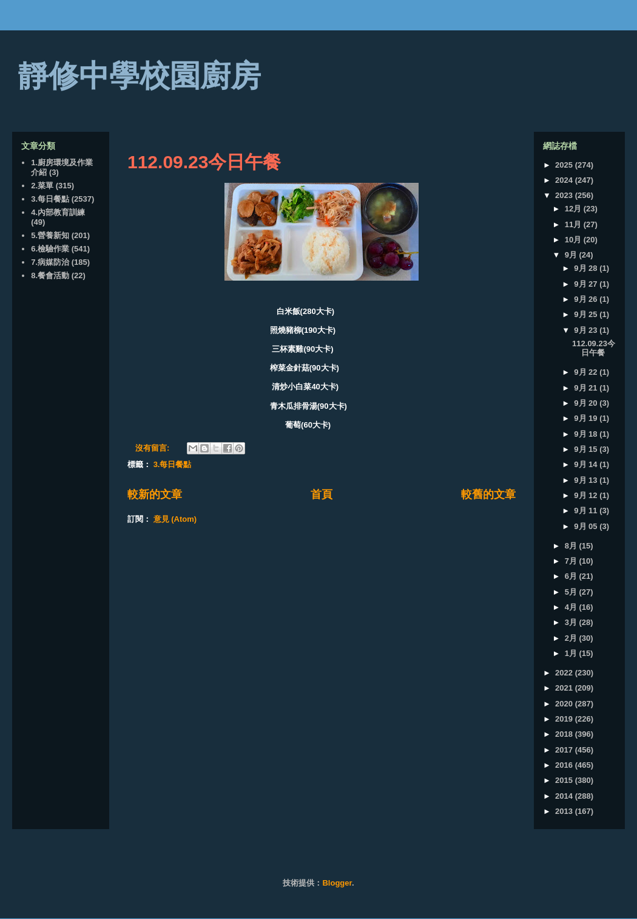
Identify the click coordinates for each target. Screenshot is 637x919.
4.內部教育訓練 (58, 212)
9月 (572, 254)
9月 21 (586, 387)
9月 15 (586, 449)
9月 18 (586, 434)
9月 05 (586, 526)
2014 (565, 796)
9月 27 (586, 284)
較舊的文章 (488, 494)
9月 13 (586, 480)
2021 (565, 687)
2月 (572, 638)
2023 (565, 195)
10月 (574, 239)
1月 (572, 653)
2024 (565, 180)
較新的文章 (154, 494)
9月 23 (586, 330)
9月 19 (586, 418)
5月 (572, 591)
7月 (572, 560)
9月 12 (586, 495)
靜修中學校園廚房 (139, 76)
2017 (565, 749)
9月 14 (586, 464)
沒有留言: (153, 448)
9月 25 (586, 314)
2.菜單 (42, 185)
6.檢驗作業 (50, 248)
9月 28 (586, 268)
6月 (572, 576)
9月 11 (586, 510)
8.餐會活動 (50, 275)
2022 (565, 672)
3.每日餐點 (172, 464)
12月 (574, 208)
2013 (565, 811)
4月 (572, 607)
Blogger (336, 882)
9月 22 (586, 372)
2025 (565, 164)
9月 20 (586, 403)
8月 (572, 545)
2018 (565, 734)
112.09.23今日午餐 (204, 162)
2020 (565, 703)
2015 (565, 780)
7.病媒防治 (50, 262)
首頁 (321, 494)
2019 (565, 718)
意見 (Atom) (175, 519)
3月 (572, 622)
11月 (574, 224)
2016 (565, 765)
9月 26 (586, 299)
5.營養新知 (50, 235)
